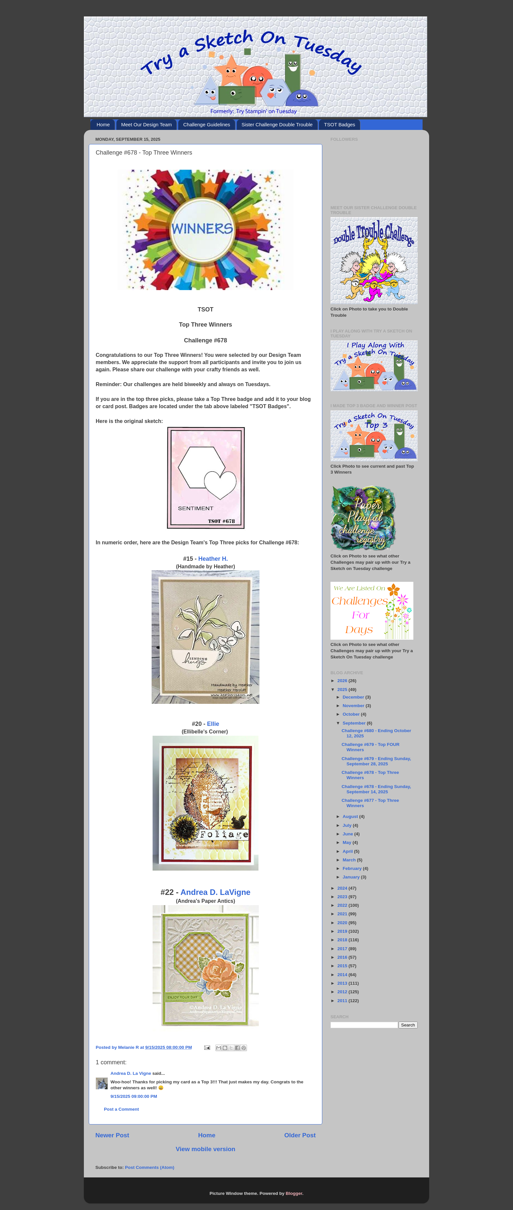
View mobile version (205, 1149)
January (352, 877)
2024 (343, 888)
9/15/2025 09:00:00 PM (133, 1096)
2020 (343, 922)
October (352, 714)
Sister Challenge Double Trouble (277, 124)
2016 (343, 957)
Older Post (300, 1135)
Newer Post (112, 1135)
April (348, 851)
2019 (343, 931)
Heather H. (213, 559)
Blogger (294, 1193)
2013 (343, 983)
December (354, 697)
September (355, 723)
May (348, 842)
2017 (343, 948)
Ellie (213, 724)
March (350, 859)
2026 (343, 680)
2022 (343, 905)
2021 (343, 913)
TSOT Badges (339, 124)
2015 (343, 965)
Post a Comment (121, 1109)
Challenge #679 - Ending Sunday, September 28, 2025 (376, 761)
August (351, 816)
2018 (343, 939)
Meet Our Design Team (146, 124)
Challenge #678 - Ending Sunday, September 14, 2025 (376, 789)
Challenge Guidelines (206, 124)
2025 (343, 689)
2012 (343, 991)
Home (103, 124)
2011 (343, 1000)
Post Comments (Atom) (149, 1167)
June (348, 833)
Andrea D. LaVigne (216, 892)
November (354, 705)
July (348, 825)
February (353, 868)
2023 (343, 896)
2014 (343, 974)
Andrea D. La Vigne (130, 1073)
